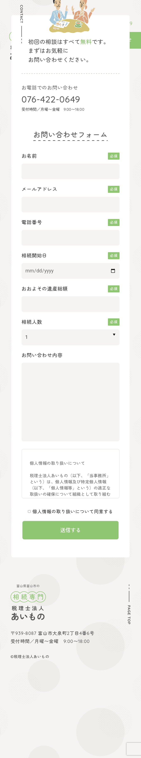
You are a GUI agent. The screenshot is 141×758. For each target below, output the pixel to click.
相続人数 (32, 322)
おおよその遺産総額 (45, 289)
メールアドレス (40, 189)
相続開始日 (34, 255)
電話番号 (32, 222)
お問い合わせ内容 (42, 355)
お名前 (29, 156)
